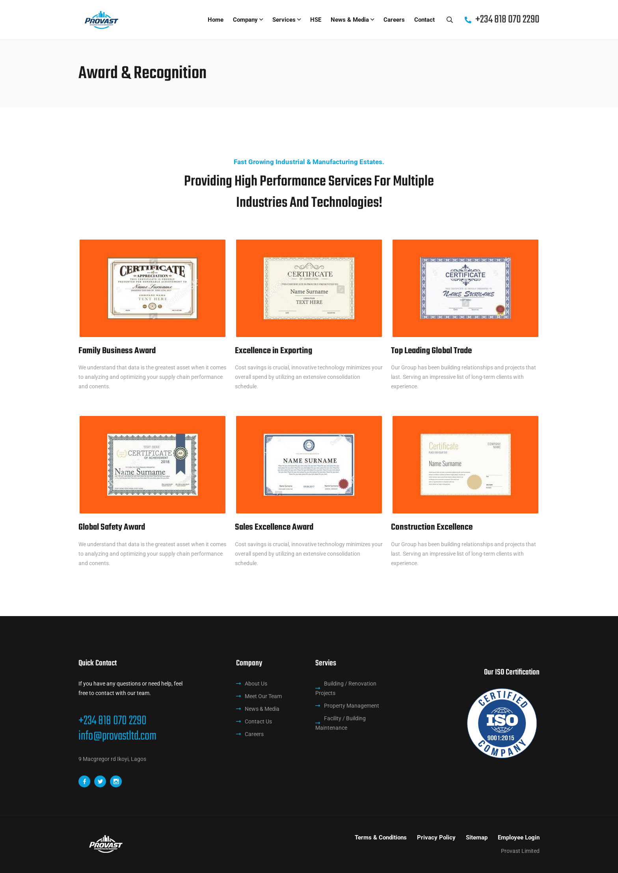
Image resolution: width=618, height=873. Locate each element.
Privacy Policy (436, 837)
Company (245, 19)
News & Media (350, 19)
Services (284, 19)
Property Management (351, 706)
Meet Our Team (263, 696)
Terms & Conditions (381, 837)
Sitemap (477, 837)
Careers (394, 19)
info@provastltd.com (117, 736)
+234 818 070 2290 (112, 721)
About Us (256, 683)
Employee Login (519, 837)
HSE (315, 19)
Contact (424, 19)
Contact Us (258, 721)
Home (215, 19)
